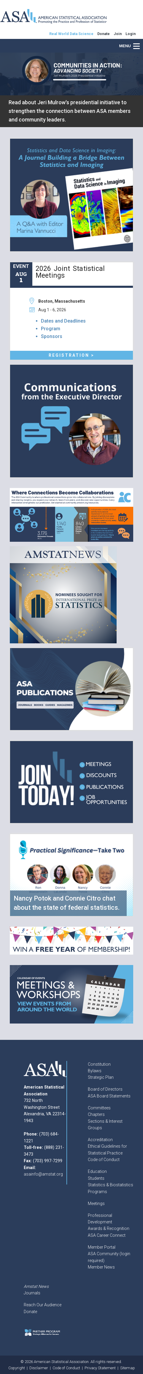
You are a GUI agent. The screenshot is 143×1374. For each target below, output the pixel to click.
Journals (32, 1293)
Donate (30, 1311)
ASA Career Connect (106, 1235)
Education (97, 1171)
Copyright (16, 1368)
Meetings (96, 1203)
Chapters (96, 1114)
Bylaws (94, 1070)
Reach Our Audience (42, 1304)
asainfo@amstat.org (43, 1174)
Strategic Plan (101, 1077)
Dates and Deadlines (63, 321)
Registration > (71, 355)
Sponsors (51, 336)
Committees (99, 1107)
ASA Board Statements (109, 1096)
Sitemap (127, 1368)
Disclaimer (38, 1368)
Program (50, 328)
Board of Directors (105, 1089)
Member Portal (101, 1247)
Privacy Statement (100, 1368)
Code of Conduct (104, 1159)
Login (130, 33)
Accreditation (100, 1139)
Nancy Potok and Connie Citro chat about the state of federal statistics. (67, 903)
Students (96, 1178)
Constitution (99, 1064)
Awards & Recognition (108, 1228)
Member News (101, 1267)
